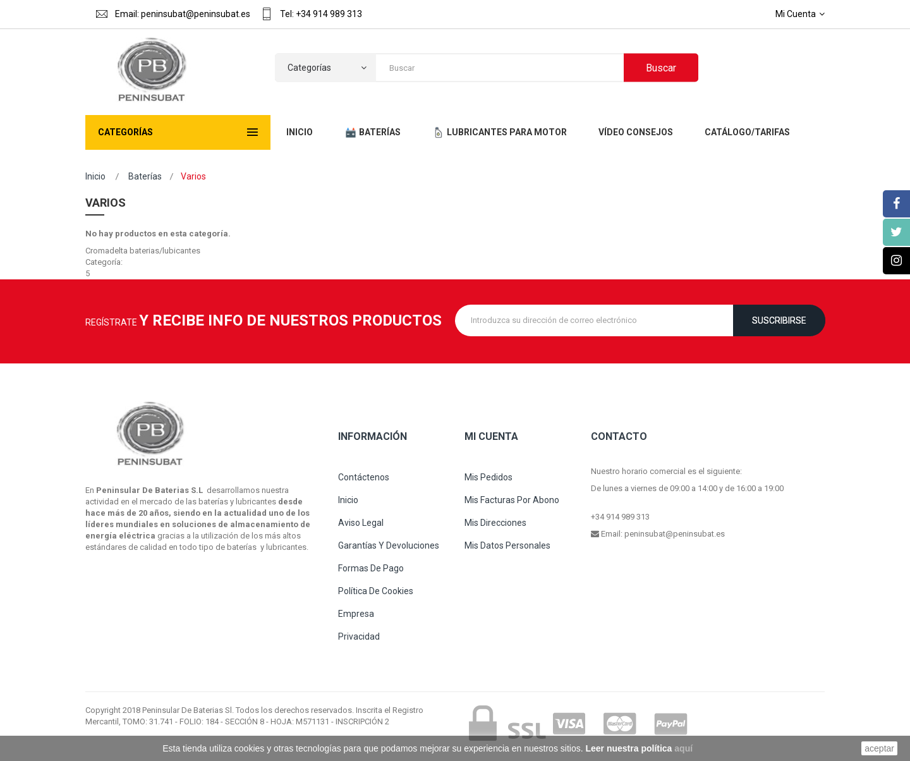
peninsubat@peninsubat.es (674, 534)
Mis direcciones (495, 523)
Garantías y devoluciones (388, 545)
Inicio (95, 176)
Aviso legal (361, 523)
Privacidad (359, 636)
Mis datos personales (507, 545)
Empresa (356, 614)
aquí (683, 748)
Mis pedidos (488, 477)
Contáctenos (363, 477)
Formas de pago (371, 568)
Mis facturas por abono (511, 500)
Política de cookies (375, 591)
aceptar (879, 748)
